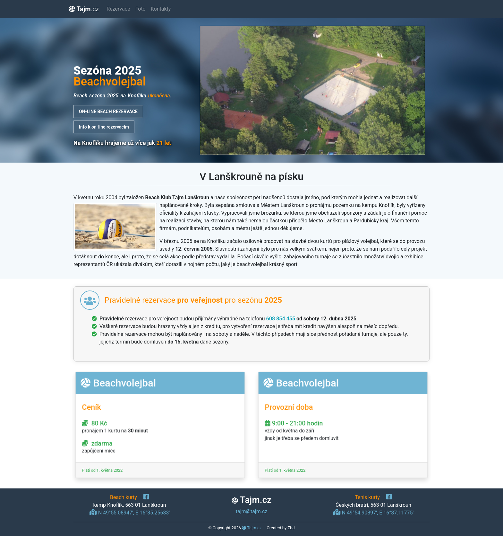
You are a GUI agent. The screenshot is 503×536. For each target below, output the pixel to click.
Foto (140, 9)
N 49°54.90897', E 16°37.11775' (373, 511)
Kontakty (161, 9)
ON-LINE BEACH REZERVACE (108, 111)
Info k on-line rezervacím (104, 127)
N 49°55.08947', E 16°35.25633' (130, 511)
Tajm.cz (251, 527)
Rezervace (118, 9)
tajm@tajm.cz (252, 511)
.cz (84, 9)
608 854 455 (280, 319)
